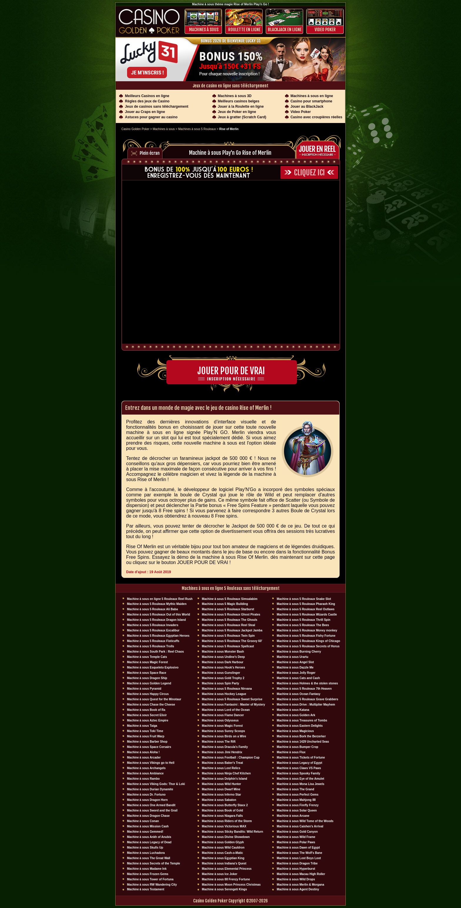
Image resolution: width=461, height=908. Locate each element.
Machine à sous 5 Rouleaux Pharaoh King (306, 604)
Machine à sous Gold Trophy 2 (223, 678)
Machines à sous (203, 29)
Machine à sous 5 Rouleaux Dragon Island (156, 619)
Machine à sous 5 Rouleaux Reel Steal (228, 625)
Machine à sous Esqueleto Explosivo (152, 667)
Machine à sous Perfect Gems (297, 794)
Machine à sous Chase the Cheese (151, 704)
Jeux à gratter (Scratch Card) (242, 117)
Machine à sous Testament (145, 889)
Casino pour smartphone (311, 101)
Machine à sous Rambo (143, 778)
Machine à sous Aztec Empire (147, 720)
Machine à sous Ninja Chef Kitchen (226, 773)
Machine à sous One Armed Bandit (151, 805)
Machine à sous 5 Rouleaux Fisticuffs (153, 641)
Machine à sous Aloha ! (143, 752)
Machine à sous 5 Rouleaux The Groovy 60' (232, 641)
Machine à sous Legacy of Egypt (299, 762)
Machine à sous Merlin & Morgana (300, 884)
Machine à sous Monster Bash (223, 651)
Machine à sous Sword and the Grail (152, 810)
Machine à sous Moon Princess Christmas (231, 884)
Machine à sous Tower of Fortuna (150, 879)
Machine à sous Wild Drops (296, 879)
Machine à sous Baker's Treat (222, 762)
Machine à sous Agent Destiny (298, 889)
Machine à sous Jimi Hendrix (222, 752)
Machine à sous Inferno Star (221, 794)
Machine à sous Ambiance (145, 773)
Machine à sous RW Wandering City (152, 884)
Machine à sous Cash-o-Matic (222, 852)
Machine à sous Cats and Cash (298, 678)
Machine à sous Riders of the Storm (227, 821)
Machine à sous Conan (143, 821)
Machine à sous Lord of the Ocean (226, 709)
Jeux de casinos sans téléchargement (156, 106)
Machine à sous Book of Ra (146, 709)
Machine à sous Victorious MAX (224, 826)
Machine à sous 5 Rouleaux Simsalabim (230, 599)
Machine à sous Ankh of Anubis (149, 837)
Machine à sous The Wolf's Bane (299, 852)
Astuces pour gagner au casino (151, 117)
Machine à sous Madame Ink (147, 868)
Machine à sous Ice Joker (220, 874)
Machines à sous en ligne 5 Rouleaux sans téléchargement (231, 588)
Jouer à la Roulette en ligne (241, 106)
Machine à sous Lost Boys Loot (299, 858)
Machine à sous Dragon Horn (147, 799)
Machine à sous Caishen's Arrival (300, 826)
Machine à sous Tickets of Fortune (301, 757)
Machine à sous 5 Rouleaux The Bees (303, 625)
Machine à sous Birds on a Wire (224, 736)
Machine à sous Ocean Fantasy (298, 694)
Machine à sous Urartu (292, 656)
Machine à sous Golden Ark (296, 715)
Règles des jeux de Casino (147, 101)
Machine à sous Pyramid (144, 688)
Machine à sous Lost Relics (221, 768)
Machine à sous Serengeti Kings (224, 889)
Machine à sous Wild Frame (296, 837)
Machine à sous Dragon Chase (148, 815)
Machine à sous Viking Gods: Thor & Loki (156, 784)
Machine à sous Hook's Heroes (223, 667)
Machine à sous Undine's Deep (223, 656)
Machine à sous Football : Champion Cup (231, 757)
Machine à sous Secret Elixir (147, 715)
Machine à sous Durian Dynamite (150, 789)
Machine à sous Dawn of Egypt (298, 847)
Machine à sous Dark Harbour (222, 662)
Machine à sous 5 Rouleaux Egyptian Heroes (158, 635)
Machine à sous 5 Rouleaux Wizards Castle (307, 614)
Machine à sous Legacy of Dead (149, 842)
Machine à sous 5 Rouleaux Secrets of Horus (308, 646)
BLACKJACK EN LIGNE (285, 29)
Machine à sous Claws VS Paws (299, 768)
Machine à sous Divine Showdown (226, 837)
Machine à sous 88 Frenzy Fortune (226, 879)
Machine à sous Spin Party (220, 683)
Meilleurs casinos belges (238, 101)
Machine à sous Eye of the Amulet (300, 778)
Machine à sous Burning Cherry (299, 651)
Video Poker (325, 29)
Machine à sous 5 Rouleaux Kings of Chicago (308, 641)
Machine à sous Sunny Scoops (223, 731)
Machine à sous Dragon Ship (147, 678)
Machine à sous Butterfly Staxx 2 (225, 805)
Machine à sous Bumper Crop (297, 747)
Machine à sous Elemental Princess (227, 868)
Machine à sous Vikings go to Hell (150, 762)
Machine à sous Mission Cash (148, 826)
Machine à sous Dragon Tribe (297, 863)
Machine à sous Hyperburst (296, 868)
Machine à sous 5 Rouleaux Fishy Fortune (306, 635)
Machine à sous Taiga (142, 725)
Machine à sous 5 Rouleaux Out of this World (158, 614)
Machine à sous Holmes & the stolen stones (307, 683)
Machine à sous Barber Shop (147, 741)
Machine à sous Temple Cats (147, 656)
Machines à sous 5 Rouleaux (197, 129)
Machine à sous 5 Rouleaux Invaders (152, 625)
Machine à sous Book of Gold (222, 810)
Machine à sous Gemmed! (145, 831)
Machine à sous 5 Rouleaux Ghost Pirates (231, 614)
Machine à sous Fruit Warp (145, 736)
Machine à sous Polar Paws (296, 842)
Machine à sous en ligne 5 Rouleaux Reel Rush (160, 599)
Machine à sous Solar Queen (297, 810)
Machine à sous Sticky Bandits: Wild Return (232, 831)
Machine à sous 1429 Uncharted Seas (303, 741)
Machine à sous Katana (293, 709)
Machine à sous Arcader (144, 757)
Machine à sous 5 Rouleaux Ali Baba (152, 609)
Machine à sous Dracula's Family (225, 747)
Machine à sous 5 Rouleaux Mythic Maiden (156, 604)
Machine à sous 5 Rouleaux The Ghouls (229, 619)
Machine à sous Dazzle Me (295, 667)
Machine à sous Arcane (293, 815)
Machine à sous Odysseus (220, 720)
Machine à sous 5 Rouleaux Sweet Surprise (232, 699)
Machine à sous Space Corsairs (149, 747)
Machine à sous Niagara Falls (222, 815)
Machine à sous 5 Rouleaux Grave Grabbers (307, 699)
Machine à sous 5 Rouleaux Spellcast (228, 646)
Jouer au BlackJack (306, 106)
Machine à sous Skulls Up (145, 847)
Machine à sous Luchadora (146, 852)
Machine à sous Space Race (146, 672)
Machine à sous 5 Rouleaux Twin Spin (228, 635)
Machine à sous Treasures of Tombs (302, 720)
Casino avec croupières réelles (316, 117)
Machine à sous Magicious (295, 731)
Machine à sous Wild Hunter (221, 784)
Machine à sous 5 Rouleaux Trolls (150, 646)
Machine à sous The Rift (218, 741)
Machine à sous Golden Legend (149, 683)
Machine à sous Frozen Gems (147, 874)
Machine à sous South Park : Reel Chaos (155, 651)
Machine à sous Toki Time (145, 731)
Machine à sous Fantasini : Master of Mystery (233, 704)
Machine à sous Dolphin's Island (224, 778)
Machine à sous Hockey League (224, 694)
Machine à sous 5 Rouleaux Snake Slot (304, 599)
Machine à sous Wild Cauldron (223, 847)
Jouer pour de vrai (231, 370)
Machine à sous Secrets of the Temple (153, 863)
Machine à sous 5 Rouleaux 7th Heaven (304, 688)
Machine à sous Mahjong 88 (296, 799)
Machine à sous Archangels (146, 768)
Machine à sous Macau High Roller (301, 874)
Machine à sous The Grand (295, 789)
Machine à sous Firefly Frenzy (297, 805)
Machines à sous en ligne (311, 96)
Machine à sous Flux (291, 752)
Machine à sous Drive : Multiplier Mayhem (306, 704)
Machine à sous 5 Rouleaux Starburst (228, 609)
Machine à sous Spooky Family (298, 773)
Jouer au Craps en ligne (145, 112)
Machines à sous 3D (235, 96)
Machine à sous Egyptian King (223, 858)
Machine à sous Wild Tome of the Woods (305, 821)
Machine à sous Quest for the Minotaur (154, 699)
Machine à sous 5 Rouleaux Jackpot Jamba (232, 630)
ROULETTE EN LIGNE (244, 29)
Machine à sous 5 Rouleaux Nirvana (227, 688)
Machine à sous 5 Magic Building (225, 604)
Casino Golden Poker (135, 129)
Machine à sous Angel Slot (295, 662)
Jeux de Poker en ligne (237, 112)
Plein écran (150, 153)
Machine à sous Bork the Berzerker (301, 736)
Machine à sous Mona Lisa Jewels (300, 784)
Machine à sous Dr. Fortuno (146, 794)
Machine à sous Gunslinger (221, 672)
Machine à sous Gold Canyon (297, 831)
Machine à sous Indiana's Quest (224, 863)
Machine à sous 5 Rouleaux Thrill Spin (303, 619)
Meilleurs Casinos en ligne (147, 96)
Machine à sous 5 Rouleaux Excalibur (153, 630)
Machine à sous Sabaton (219, 799)
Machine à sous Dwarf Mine (221, 789)
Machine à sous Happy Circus (148, 694)
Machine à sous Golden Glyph (223, 842)
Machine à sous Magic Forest (147, 662)
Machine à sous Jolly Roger (296, 672)
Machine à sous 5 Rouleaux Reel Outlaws (305, 609)
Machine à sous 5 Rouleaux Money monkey (307, 630)
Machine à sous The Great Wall (148, 858)
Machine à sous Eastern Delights (300, 725)
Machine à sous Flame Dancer (223, 715)
